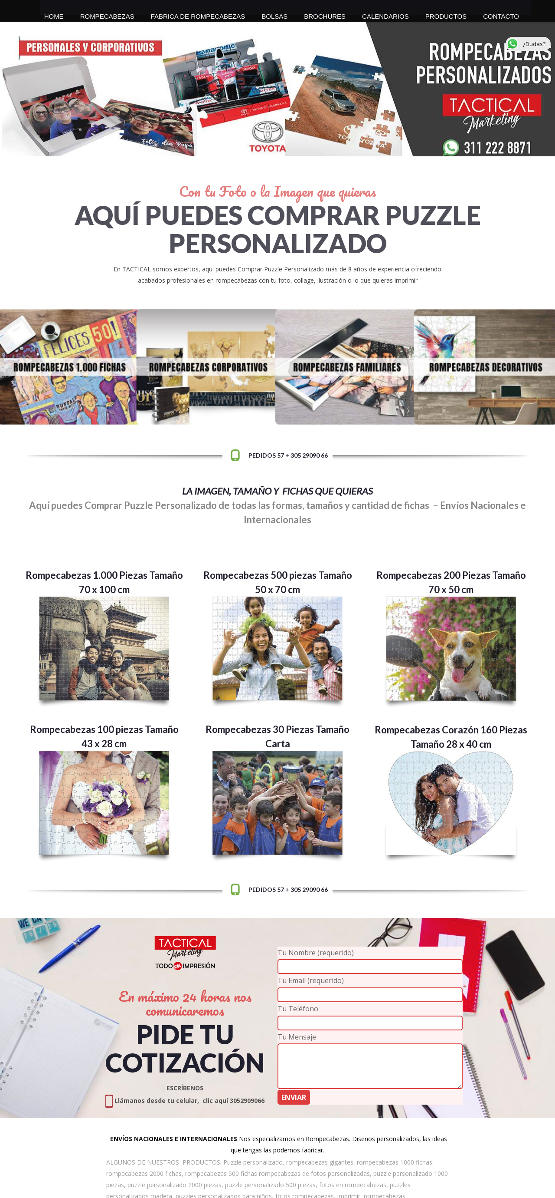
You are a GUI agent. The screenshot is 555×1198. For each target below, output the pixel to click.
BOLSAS (274, 14)
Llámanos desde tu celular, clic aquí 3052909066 (184, 1100)
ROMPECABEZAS (107, 14)
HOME (54, 14)
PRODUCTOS (446, 14)
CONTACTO (501, 14)
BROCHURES (325, 14)
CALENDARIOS (385, 14)
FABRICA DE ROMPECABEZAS (198, 14)
